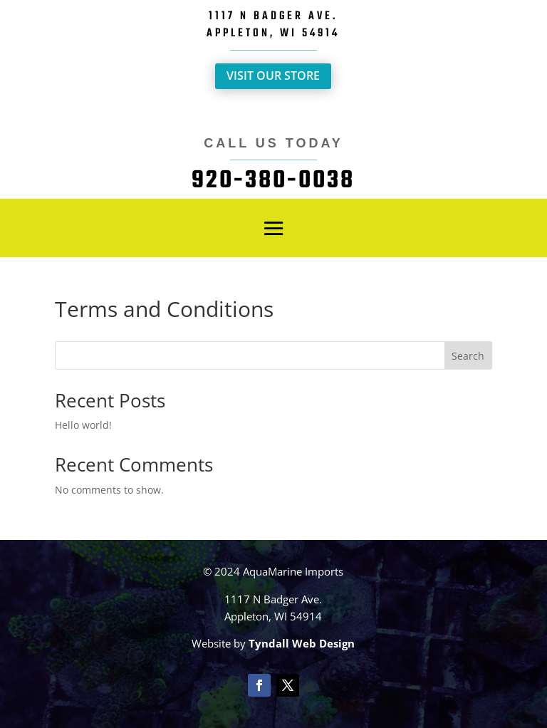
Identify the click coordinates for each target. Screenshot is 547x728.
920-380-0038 (273, 181)
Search (468, 356)
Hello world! (83, 425)
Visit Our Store (273, 75)
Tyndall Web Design (302, 643)
